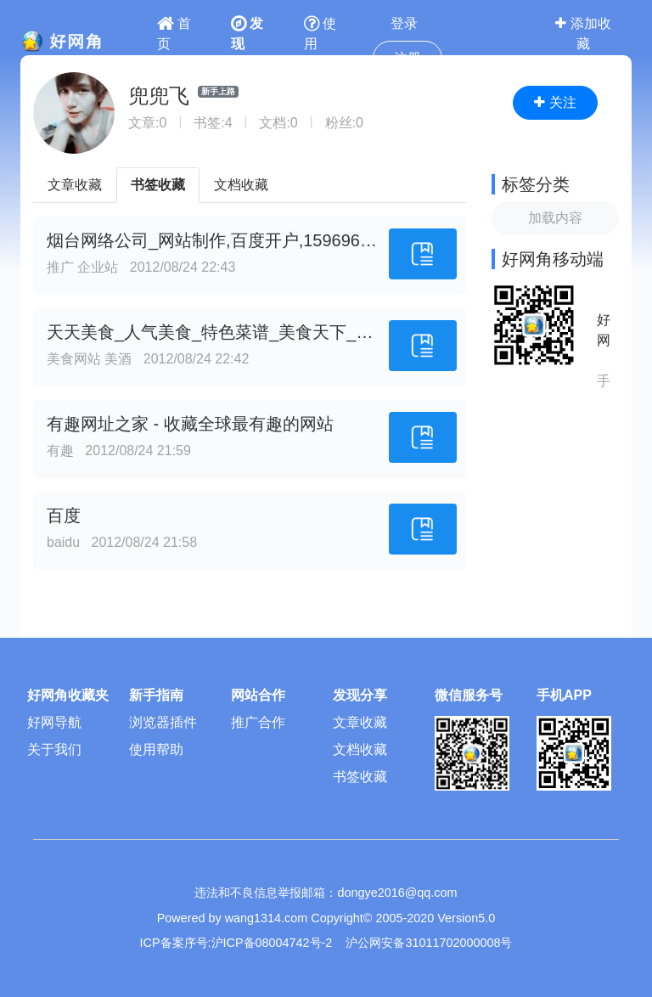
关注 (555, 102)
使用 (320, 33)
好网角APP (603, 332)
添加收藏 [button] (582, 33)
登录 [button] (404, 23)
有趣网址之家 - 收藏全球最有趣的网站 (190, 423)
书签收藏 (158, 184)
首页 (174, 33)
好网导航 (54, 722)
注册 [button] (407, 58)
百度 (64, 515)
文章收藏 (75, 184)
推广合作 (258, 722)
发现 (247, 33)
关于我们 (54, 749)
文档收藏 (241, 184)
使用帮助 (156, 749)
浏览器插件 (163, 722)
